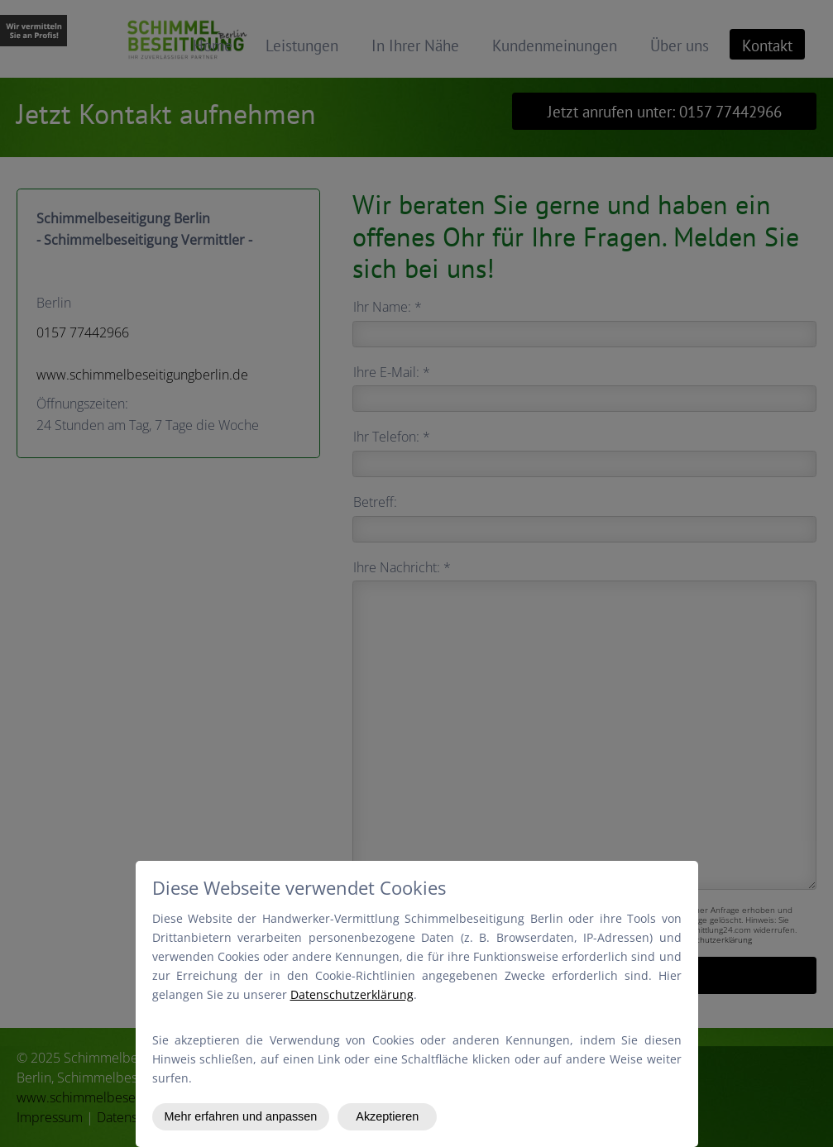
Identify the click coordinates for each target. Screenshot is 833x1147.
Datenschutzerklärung (352, 994)
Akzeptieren (387, 1116)
